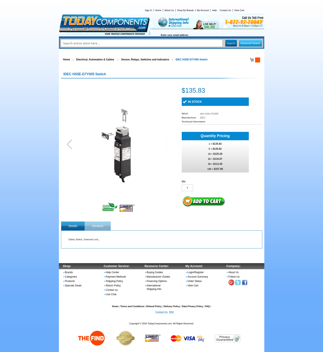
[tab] (73, 226)
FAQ (207, 306)
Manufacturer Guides (158, 276)
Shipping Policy (114, 281)
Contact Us (225, 10)
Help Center (112, 272)
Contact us (112, 289)
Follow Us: (234, 276)
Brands (69, 272)
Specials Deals (73, 285)
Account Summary (198, 276)
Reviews (97, 226)
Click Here (176, 25)
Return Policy (113, 285)
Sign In (148, 10)
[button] (69, 144)
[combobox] (161, 43)
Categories (71, 276)
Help (214, 10)
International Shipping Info (154, 287)
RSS (171, 312)
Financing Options (157, 281)
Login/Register (196, 272)
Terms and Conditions (132, 306)
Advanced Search (250, 43)
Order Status (195, 281)
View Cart (239, 10)
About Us (169, 10)
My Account (203, 10)
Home (158, 10)
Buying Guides (155, 272)
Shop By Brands (185, 10)
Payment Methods (116, 276)
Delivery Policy (171, 306)
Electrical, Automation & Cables (95, 59)
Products (70, 281)
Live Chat (111, 294)
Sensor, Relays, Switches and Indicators (145, 59)
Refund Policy (154, 306)
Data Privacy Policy (192, 306)
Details (73, 226)
